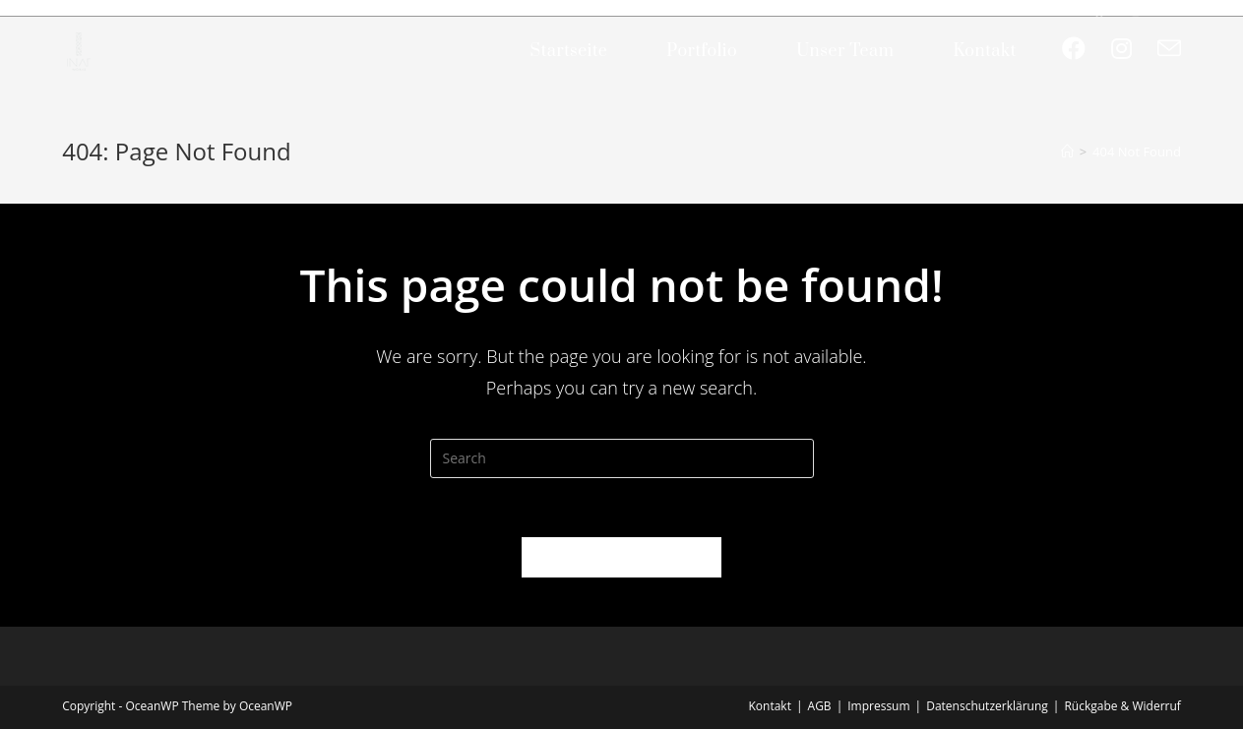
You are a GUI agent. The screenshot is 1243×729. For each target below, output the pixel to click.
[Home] (1067, 151)
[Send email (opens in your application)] (1169, 48)
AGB (820, 706)
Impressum (878, 706)
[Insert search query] (622, 458)
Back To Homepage (621, 557)
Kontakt (770, 706)
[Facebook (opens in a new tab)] (1073, 48)
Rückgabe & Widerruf (1122, 706)
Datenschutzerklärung (987, 706)
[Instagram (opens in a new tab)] (1121, 48)
